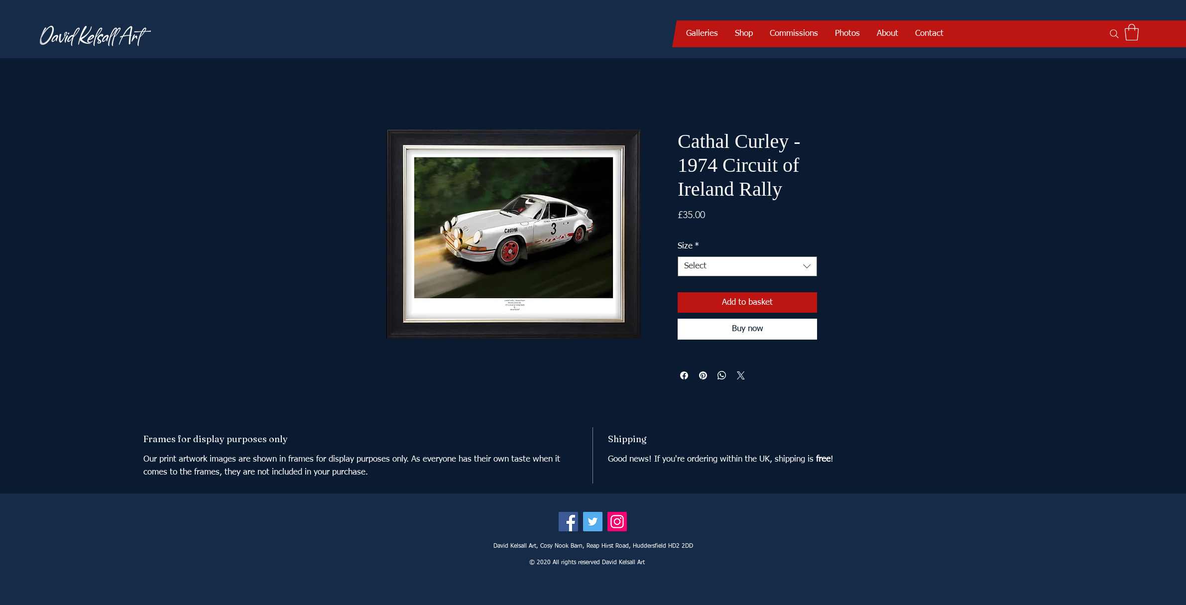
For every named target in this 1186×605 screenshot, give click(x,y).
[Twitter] (592, 521)
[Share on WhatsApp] (722, 375)
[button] (702, 34)
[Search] (1114, 33)
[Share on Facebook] (684, 375)
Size (688, 246)
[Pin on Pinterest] (703, 375)
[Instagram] (617, 521)
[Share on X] (741, 375)
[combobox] (747, 266)
